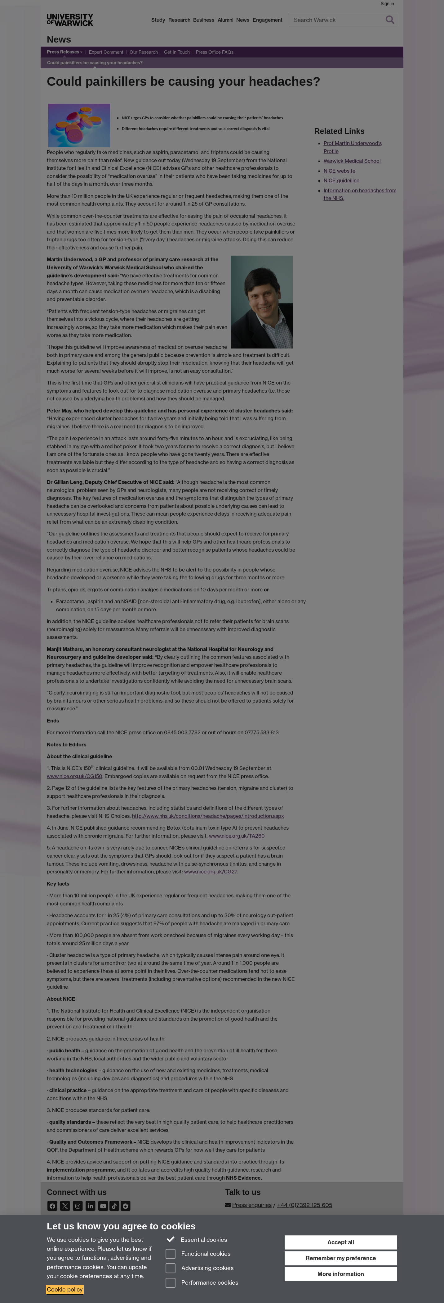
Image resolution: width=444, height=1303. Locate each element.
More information (340, 1274)
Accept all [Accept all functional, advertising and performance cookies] (340, 1242)
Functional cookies (198, 1254)
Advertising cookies (200, 1268)
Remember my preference (341, 1258)
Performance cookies (202, 1283)
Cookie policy (65, 1289)
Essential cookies (196, 1239)
